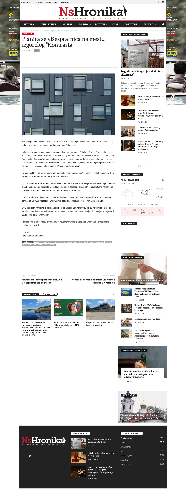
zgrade (52, 245)
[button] (163, 24)
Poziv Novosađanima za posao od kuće (142, 280)
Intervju (101, 24)
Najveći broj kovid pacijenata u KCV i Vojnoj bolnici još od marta (42, 281)
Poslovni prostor (96, 242)
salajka (108, 242)
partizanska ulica (71, 242)
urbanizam (42, 245)
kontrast (58, 242)
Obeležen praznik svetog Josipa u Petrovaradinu (148, 128)
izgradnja (38, 242)
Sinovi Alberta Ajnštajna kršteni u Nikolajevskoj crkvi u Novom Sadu (140, 417)
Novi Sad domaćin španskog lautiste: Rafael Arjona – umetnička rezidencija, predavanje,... (150, 145)
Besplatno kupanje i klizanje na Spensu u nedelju (100, 323)
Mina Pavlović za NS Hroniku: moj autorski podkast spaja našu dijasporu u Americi (141, 374)
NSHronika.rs (142, 166)
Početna (24, 31)
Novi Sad (30, 24)
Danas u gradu (127, 455)
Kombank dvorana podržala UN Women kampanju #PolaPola (93, 281)
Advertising (51, 2)
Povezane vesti (30, 294)
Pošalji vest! (65, 2)
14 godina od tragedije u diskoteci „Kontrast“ (99, 440)
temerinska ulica (29, 245)
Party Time (132, 24)
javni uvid (48, 242)
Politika (85, 24)
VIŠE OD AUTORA (48, 294)
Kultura (69, 24)
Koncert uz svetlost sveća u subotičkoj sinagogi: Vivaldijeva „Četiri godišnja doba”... (150, 114)
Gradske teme (34, 31)
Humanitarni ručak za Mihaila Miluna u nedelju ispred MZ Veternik (67, 325)
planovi (83, 242)
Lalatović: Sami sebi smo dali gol (148, 319)
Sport (116, 24)
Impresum (39, 2)
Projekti (150, 24)
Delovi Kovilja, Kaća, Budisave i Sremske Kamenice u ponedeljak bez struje (148, 308)
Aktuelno (124, 460)
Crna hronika (50, 24)
